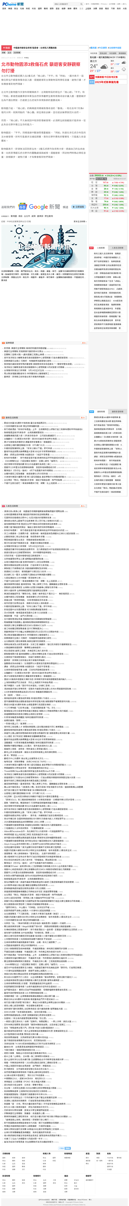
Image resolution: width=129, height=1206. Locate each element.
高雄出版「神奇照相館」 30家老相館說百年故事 (25, 600)
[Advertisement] (44, 305)
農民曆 (93, 48)
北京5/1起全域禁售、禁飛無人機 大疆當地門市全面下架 (29, 898)
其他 (23, 1183)
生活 (81, 8)
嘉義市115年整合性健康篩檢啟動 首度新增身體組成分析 (30, 467)
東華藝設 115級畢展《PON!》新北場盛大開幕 (24, 1082)
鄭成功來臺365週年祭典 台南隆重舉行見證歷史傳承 (27, 705)
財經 (28, 8)
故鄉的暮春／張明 (12, 720)
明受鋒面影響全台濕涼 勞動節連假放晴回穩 (24, 540)
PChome (104, 4)
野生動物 (49, 216)
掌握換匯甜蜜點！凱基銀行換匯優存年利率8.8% (25, 1094)
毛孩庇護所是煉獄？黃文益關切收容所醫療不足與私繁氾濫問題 (32, 847)
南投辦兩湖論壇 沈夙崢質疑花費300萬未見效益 (26, 1037)
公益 (75, 1186)
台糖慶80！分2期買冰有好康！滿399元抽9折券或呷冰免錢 (30, 439)
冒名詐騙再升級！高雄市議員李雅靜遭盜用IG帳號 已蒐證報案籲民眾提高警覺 (39, 882)
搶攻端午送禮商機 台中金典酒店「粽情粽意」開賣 (26, 933)
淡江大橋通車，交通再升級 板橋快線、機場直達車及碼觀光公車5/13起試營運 (39, 533)
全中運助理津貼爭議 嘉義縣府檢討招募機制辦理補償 (27, 619)
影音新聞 (6, 1176)
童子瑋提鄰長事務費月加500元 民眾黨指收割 (25, 1040)
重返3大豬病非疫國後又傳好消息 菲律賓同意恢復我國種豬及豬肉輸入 (35, 679)
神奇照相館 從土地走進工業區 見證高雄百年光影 (26, 834)
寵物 (23, 1158)
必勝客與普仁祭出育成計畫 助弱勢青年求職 (24, 537)
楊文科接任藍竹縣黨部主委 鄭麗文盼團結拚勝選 (26, 543)
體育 (75, 8)
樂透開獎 (122, 53)
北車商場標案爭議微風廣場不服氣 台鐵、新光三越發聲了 (30, 942)
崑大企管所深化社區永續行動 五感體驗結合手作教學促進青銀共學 (33, 1059)
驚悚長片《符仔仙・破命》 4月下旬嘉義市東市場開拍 (28, 470)
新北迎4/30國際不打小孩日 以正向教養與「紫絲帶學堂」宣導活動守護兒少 (38, 977)
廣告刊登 (54, 1199)
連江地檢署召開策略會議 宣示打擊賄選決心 (23, 629)
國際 (40, 8)
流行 (23, 1169)
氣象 (109, 1154)
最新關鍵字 (89, 1180)
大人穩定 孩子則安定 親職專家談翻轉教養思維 (25, 736)
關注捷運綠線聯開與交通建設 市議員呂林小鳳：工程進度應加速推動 (35, 961)
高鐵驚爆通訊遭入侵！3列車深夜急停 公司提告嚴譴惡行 (30, 436)
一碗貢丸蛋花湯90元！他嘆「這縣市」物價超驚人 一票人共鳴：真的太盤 (37, 1021)
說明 (118, 4)
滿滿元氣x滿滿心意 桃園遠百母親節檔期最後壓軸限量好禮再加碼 (34, 511)
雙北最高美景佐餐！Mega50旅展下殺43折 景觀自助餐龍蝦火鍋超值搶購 (37, 926)
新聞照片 (37, 1176)
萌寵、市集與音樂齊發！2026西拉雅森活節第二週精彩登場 (30, 1063)
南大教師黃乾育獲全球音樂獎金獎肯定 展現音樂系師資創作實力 (32, 1136)
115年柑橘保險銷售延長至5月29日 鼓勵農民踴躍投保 (28, 692)
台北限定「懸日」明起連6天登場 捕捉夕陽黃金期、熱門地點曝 (33, 480)
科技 (34, 8)
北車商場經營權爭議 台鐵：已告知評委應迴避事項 (26, 670)
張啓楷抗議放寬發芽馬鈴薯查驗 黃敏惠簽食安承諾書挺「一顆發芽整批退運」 (39, 364)
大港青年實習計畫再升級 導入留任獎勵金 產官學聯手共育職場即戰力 (35, 477)
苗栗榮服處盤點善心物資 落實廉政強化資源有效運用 (27, 1015)
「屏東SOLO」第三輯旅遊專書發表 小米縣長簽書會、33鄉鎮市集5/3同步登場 (39, 800)
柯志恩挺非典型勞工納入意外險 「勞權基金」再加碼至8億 (30, 860)
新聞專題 (68, 1154)
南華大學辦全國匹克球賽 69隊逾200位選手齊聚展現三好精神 (31, 1129)
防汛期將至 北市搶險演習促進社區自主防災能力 (26, 1069)
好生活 (76, 1180)
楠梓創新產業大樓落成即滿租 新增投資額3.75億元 (26, 698)
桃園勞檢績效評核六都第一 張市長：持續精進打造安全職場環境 (33, 815)
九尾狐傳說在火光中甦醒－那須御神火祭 (22, 578)
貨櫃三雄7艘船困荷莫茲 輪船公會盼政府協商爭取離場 (29, 527)
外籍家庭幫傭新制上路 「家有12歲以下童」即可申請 (28, 448)
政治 (16, 8)
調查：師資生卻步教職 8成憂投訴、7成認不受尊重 (26, 455)
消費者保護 (62, 1199)
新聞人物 (46, 1154)
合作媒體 (112, 4)
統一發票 (99, 1161)
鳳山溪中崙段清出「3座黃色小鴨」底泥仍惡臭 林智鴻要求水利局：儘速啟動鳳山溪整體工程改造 (47, 787)
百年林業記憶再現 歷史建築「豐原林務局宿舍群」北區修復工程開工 (34, 1025)
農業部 (40, 216)
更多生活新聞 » (80, 221)
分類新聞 (6, 1154)
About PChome (82, 1199)
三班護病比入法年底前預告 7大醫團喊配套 (24, 828)
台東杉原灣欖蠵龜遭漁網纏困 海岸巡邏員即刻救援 (27, 1132)
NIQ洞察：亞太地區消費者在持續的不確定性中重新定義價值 (31, 796)
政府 (119, 8)
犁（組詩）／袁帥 (12, 695)
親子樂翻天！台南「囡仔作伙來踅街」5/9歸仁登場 (26, 686)
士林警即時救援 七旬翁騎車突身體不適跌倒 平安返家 (28, 939)
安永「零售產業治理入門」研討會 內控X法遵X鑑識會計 (29, 1028)
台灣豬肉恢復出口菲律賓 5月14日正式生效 (24, 370)
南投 (20, 216)
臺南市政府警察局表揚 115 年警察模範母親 (23, 993)
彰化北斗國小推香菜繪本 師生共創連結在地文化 (26, 1107)
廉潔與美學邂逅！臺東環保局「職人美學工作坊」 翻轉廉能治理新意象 (35, 784)
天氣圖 (109, 1169)
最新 (3, 1158)
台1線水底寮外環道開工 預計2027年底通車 (24, 1075)
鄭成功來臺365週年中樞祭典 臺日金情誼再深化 (25, 423)
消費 (95, 8)
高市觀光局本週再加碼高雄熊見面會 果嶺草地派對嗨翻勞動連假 (32, 838)
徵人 (90, 1199)
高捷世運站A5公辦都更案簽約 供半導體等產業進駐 (27, 552)
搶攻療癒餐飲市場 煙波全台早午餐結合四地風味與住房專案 (30, 524)
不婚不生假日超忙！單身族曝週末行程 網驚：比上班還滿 (30, 483)
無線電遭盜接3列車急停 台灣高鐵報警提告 (24, 432)
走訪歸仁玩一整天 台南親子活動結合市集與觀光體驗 (27, 575)
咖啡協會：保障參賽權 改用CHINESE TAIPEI (25, 762)
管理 (65, 1189)
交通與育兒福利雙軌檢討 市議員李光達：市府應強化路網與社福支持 (35, 958)
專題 (10, 8)
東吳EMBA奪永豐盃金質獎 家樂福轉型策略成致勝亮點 (28, 974)
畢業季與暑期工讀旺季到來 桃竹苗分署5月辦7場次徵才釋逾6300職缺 (36, 1117)
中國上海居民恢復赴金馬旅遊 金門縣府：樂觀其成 (27, 1066)
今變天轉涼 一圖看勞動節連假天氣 (19, 1050)
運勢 (52, 8)
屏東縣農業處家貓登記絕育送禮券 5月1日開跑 (24, 888)
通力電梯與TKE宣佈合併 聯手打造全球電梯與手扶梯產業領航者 (32, 857)
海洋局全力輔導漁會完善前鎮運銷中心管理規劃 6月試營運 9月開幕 (34, 367)
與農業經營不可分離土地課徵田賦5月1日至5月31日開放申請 (31, 632)
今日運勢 (102, 48)
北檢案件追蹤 (114, 48)
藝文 (75, 1183)
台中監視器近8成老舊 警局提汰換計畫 (21, 1034)
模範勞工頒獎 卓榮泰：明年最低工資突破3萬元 (26, 749)
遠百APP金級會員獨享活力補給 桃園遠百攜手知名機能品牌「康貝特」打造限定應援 (42, 968)
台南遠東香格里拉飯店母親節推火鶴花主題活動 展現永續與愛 (31, 980)
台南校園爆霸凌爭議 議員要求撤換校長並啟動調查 (26, 514)
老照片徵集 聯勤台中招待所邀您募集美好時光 (25, 1053)
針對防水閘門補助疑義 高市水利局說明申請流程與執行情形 (30, 876)
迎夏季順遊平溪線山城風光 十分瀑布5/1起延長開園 (27, 911)
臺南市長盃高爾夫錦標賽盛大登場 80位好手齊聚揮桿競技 (30, 451)
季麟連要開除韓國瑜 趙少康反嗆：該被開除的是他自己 (38, 48)
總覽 (65, 1180)
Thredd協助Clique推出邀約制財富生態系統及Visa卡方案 (29, 771)
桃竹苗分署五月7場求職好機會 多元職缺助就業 (25, 790)
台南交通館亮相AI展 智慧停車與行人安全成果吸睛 (26, 562)
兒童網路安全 (72, 1199)
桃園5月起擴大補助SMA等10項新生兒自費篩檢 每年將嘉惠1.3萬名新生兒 (38, 850)
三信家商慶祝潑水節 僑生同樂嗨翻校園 (110, 421)
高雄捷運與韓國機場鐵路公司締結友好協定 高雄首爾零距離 (30, 892)
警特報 (119, 1158)
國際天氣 (110, 1166)
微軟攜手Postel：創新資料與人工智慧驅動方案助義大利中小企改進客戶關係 (38, 866)
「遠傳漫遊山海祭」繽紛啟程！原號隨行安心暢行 (26, 1120)
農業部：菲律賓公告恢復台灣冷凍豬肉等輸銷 (24, 377)
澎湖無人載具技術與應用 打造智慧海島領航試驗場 (27, 1101)
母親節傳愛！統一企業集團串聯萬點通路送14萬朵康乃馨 (29, 996)
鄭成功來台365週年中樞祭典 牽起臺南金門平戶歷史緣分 (29, 999)
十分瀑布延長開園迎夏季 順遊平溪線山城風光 (25, 971)
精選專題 (67, 1158)
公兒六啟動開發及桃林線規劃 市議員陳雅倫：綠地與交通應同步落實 (35, 949)
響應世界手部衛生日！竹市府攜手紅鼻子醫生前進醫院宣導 (30, 1097)
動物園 (14, 216)
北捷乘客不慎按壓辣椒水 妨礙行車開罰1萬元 (25, 657)
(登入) (124, 4)
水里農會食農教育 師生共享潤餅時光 (20, 945)
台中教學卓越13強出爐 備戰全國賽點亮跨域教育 (25, 885)
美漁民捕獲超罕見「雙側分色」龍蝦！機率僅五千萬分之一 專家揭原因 (36, 594)
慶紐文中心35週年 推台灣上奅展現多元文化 (23, 758)
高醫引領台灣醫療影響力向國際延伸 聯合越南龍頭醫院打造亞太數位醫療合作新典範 (42, 901)
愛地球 (76, 1189)
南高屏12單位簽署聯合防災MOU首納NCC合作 (25, 625)
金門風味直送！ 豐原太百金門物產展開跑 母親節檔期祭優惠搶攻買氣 (35, 990)
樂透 (97, 1158)
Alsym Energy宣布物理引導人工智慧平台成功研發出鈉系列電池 (32, 844)
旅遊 (101, 8)
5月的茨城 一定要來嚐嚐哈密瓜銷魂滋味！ (23, 556)
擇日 (87, 1164)
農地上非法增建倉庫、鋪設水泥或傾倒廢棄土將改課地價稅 (30, 752)
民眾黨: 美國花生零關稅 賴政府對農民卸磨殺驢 (25, 348)
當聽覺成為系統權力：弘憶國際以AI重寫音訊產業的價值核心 (31, 663)
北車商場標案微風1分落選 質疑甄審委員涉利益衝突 (28, 983)
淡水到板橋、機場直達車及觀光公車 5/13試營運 (25, 613)
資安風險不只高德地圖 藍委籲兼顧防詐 (110, 324)
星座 (57, 8)
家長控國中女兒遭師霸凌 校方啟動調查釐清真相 (25, 610)
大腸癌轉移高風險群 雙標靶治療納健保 (22, 648)
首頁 (4, 8)
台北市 (27, 216)
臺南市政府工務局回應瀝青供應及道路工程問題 (25, 781)
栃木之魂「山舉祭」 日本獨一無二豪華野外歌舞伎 (26, 1056)
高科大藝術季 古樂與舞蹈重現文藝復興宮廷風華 (25, 591)
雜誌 (107, 8)
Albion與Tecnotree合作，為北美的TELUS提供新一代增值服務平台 (34, 831)
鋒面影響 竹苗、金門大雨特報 (18, 616)
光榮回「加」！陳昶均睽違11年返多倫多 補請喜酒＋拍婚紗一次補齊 (35, 923)
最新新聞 (97, 411)
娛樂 (69, 8)
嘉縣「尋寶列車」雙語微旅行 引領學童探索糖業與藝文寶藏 (30, 803)
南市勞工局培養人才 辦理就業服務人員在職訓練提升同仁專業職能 (33, 727)
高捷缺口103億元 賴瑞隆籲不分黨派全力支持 (25, 571)
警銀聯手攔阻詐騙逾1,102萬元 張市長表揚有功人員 (28, 746)
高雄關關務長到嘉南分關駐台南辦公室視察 (23, 714)
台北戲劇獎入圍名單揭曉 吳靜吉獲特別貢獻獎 (24, 641)
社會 (22, 8)
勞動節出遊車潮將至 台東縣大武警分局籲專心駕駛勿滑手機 (30, 587)
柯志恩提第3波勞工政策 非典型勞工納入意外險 (26, 651)
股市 (87, 4)
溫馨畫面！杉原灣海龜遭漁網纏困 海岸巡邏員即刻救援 (28, 743)
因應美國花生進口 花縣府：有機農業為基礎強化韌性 (27, 361)
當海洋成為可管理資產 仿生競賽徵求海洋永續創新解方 (28, 1142)
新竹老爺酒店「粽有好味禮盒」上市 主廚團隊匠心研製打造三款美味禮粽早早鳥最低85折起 (46, 429)
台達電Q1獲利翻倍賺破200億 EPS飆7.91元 (24, 445)
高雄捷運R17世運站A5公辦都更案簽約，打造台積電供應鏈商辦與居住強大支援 (39, 777)
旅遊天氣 (110, 1164)
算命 (87, 1158)
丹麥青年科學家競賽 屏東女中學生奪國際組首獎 (26, 1110)
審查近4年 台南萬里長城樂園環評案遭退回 (24, 1047)
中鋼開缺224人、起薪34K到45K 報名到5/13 (24, 1078)
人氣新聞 (97, 248)
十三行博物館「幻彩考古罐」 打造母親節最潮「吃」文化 (29, 708)
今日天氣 (93, 53)
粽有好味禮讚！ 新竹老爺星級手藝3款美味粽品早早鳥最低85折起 (34, 458)
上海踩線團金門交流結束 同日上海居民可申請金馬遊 (28, 682)
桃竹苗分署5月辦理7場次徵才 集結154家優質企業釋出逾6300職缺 (34, 1002)
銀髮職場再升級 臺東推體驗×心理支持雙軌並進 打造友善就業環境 (33, 654)
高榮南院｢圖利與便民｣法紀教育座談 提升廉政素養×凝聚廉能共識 (33, 1009)
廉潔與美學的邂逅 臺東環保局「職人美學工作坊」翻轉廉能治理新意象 (35, 584)
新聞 (3, 53)
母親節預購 (95, 4)
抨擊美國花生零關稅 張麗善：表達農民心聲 (24, 1113)
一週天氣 (110, 1161)
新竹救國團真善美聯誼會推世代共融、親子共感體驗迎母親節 (31, 1123)
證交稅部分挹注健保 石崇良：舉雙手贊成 (23, 1085)
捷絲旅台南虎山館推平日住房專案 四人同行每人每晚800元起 (31, 521)
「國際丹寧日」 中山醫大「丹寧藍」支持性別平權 (26, 907)
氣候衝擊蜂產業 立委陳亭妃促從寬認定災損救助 (25, 1091)
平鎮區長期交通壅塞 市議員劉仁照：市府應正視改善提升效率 (32, 952)
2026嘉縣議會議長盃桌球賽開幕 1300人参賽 (24, 822)
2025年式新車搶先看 (107, 82)
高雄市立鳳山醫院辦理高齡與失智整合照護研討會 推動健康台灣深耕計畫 (37, 733)
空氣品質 (103, 53)
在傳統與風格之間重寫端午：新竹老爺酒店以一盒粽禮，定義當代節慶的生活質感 (40, 930)
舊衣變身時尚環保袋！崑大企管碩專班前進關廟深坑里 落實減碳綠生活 (35, 1031)
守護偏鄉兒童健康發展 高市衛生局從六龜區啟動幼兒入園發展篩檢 (33, 841)
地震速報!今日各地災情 (106, 76)
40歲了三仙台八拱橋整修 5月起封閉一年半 (23, 1139)
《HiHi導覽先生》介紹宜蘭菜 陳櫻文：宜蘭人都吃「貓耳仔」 (31, 461)
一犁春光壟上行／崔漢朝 (15, 724)
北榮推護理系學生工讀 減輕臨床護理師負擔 (23, 559)
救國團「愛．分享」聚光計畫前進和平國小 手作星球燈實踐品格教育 (34, 1104)
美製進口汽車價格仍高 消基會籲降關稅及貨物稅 (25, 568)
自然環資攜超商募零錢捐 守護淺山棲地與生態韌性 (26, 1072)
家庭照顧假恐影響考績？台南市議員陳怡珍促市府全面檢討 (30, 987)
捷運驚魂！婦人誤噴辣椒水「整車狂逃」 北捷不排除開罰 (30, 854)
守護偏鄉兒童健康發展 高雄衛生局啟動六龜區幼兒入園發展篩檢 (32, 825)
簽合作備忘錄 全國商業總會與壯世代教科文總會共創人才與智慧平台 (34, 819)
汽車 (113, 8)
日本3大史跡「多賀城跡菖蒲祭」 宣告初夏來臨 (25, 1012)
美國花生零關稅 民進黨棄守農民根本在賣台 (23, 351)
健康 (63, 8)
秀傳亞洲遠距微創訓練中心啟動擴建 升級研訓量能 (27, 1126)
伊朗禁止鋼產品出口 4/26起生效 (108, 301)
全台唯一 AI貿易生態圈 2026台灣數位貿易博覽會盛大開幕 (30, 1088)
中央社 (26, 58)
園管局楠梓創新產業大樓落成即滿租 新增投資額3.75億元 (29, 730)
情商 (23, 1161)
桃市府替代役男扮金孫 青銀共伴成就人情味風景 (26, 603)
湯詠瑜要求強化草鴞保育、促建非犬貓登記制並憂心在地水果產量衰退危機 (37, 689)
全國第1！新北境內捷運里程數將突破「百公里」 (26, 1018)
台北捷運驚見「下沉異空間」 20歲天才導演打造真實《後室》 (32, 914)
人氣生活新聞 (117, 248)
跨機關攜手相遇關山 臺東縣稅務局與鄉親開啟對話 (26, 622)
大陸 (125, 8)
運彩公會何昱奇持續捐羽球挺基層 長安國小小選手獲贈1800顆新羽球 (35, 936)
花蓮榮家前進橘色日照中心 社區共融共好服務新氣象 (28, 518)
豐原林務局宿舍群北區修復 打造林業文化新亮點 (26, 565)
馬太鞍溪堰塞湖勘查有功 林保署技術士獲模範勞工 (26, 374)
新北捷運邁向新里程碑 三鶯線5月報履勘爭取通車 (26, 904)
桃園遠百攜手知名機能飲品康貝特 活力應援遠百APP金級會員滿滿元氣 (36, 549)
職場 (46, 8)
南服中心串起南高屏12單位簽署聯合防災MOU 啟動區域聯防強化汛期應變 (37, 869)
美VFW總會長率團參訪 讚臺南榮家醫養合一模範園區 (28, 442)
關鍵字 (88, 1176)
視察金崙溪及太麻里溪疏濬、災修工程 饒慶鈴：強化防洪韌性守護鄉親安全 (38, 644)
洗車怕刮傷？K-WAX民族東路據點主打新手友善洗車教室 (29, 1044)
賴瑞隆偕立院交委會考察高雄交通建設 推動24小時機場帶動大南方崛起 (36, 711)
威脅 (34, 216)
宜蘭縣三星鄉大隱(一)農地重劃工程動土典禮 (24, 354)
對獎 (98, 1154)
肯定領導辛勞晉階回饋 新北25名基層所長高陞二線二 (27, 464)
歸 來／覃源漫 (10, 755)
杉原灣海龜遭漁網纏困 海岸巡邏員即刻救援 (23, 717)
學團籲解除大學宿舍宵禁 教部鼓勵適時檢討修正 (26, 768)
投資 (65, 1186)
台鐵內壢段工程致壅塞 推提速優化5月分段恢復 (26, 474)
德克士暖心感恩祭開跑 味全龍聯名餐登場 (23, 1006)
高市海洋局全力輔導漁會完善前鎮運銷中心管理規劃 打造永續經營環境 (35, 358)
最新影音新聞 (117, 412)
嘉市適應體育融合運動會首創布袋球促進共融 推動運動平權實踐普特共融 (37, 701)
